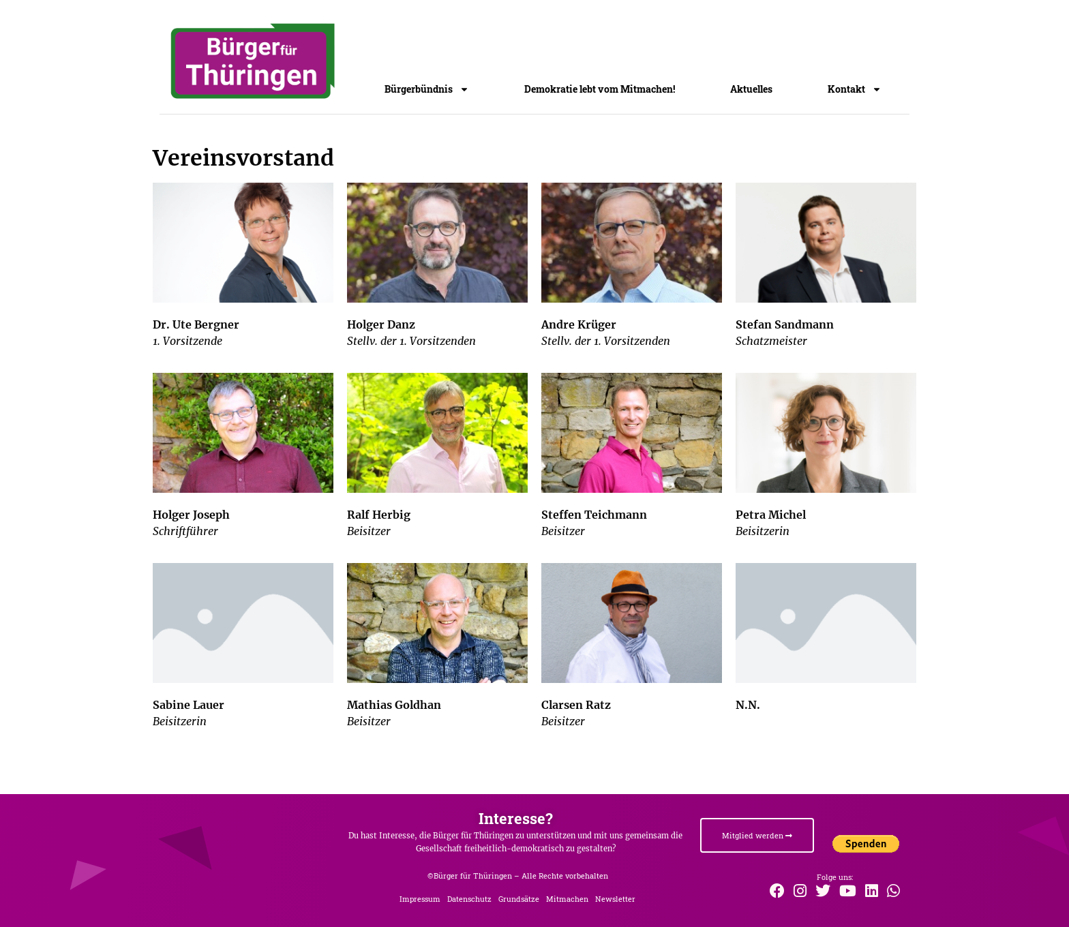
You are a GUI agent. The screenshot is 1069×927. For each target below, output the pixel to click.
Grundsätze (518, 899)
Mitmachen (567, 899)
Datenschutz (469, 899)
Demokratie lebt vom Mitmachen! (599, 88)
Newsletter (615, 899)
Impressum (420, 899)
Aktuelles (751, 88)
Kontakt (855, 91)
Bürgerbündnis (427, 91)
